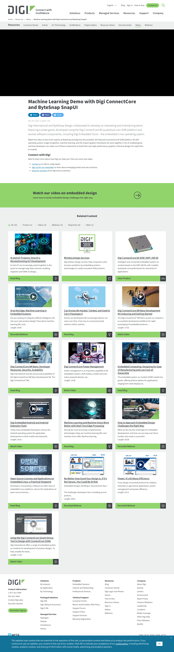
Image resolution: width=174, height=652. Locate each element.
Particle (43, 621)
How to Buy (139, 5)
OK (159, 643)
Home (10, 19)
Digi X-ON (44, 608)
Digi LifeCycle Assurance (50, 604)
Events (45, 25)
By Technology (46, 591)
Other (90, 225)
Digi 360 (43, 601)
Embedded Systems (81, 584)
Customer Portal (80, 601)
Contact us (36, 164)
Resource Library (108, 25)
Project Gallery (90, 25)
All (14, 225)
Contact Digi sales (15, 600)
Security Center (125, 25)
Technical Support (81, 597)
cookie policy (122, 643)
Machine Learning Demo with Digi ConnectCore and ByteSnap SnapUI (60, 19)
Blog (123, 5)
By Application (46, 587)
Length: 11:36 (33, 539)
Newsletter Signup (18, 610)
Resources (130, 13)
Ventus (43, 628)
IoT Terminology (58, 25)
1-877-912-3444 (14, 592)
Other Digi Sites (143, 616)
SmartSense (45, 625)
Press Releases (143, 620)
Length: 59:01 (87, 481)
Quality (140, 624)
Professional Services (82, 591)
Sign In (130, 5)
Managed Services (110, 13)
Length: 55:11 (140, 481)
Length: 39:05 (33, 311)
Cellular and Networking (83, 587)
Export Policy (142, 598)
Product (27, 225)
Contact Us (152, 5)
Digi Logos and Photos (114, 591)
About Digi (141, 584)
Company (159, 13)
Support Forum (79, 608)
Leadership (142, 606)
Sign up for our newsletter (43, 167)
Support (145, 13)
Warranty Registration (82, 619)
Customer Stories (31, 25)
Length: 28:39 (140, 423)
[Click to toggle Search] (163, 5)
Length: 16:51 (33, 423)
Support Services (80, 615)
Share (35, 115)
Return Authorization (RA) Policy (86, 604)
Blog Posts (74, 225)
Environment (142, 595)
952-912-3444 (14, 596)
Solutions (76, 13)
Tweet (59, 115)
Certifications (74, 25)
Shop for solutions (40, 170)
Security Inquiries (15, 603)
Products (91, 13)
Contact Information (17, 589)
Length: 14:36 (87, 367)
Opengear (44, 617)
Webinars (149, 25)
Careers (140, 591)
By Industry (45, 584)
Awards (140, 587)
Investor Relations (144, 602)
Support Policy (79, 611)
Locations (141, 609)
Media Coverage (143, 613)
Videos (28, 19)
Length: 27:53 (140, 311)
